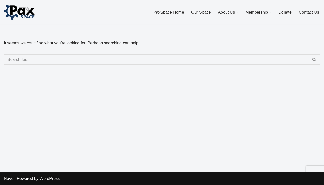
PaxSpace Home (168, 12)
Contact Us (309, 12)
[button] (237, 12)
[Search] (156, 59)
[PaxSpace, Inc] (19, 12)
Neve (8, 178)
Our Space (201, 12)
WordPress (49, 178)
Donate (285, 12)
